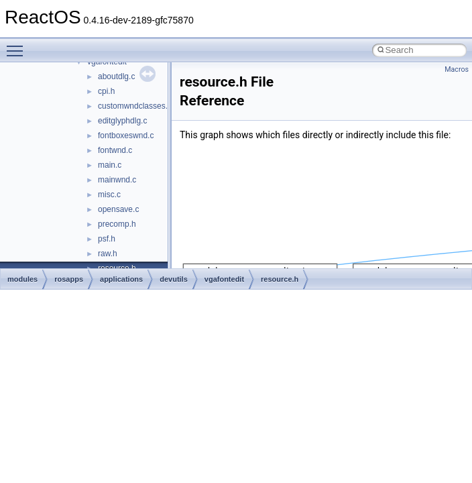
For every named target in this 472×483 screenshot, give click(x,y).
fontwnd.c (115, 150)
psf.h (106, 239)
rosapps (68, 279)
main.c (109, 165)
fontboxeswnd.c (126, 135)
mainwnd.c (117, 179)
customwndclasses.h (135, 106)
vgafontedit (224, 279)
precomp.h (117, 224)
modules (22, 279)
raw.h (107, 253)
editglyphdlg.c (122, 120)
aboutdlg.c (116, 76)
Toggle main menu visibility (18, 45)
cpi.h (106, 91)
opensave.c (118, 209)
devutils (174, 279)
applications (121, 279)
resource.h (279, 279)
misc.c (109, 194)
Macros (457, 69)
